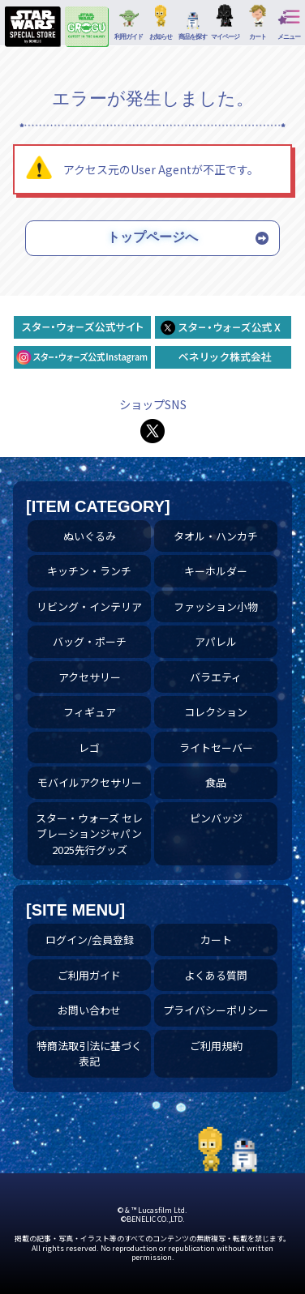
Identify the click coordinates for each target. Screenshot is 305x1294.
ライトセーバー (216, 747)
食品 (215, 782)
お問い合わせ (89, 1010)
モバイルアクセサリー (89, 782)
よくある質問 (215, 975)
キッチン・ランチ (89, 571)
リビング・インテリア (89, 606)
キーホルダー (215, 571)
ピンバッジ (216, 818)
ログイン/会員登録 (89, 939)
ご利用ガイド (89, 975)
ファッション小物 (216, 606)
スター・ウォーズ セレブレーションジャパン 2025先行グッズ (89, 833)
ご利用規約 (216, 1045)
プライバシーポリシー (215, 1010)
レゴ (89, 747)
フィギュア (89, 712)
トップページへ (152, 237)
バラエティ (216, 677)
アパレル (216, 641)
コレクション (215, 712)
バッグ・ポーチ (90, 641)
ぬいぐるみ (89, 536)
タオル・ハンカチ (216, 536)
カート (216, 939)
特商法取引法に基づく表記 (89, 1054)
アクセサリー (89, 677)
